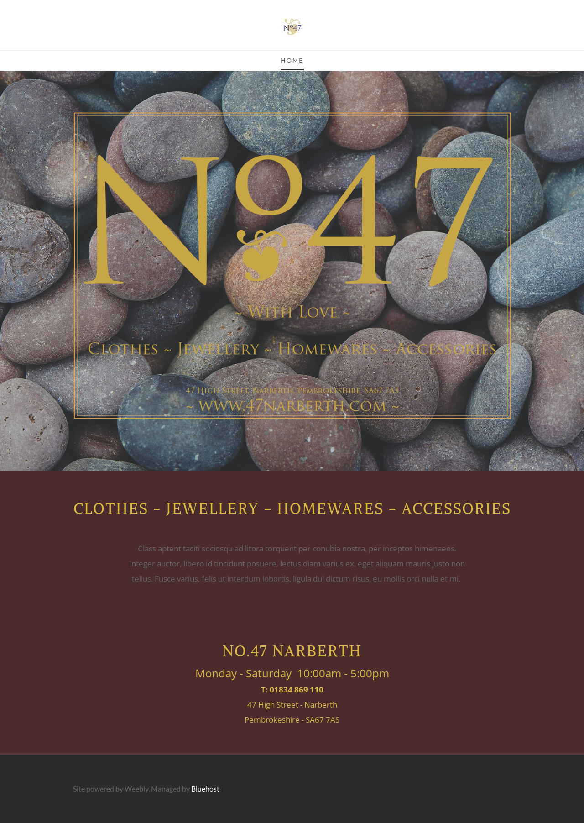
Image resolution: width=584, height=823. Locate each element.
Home (292, 60)
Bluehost (205, 788)
